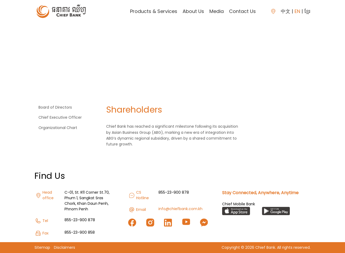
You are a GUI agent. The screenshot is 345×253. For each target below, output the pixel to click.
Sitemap (42, 247)
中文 (285, 11)
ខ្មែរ (307, 11)
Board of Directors (55, 107)
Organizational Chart (57, 127)
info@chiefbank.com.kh (180, 208)
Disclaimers (64, 247)
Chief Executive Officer (60, 117)
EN (297, 11)
